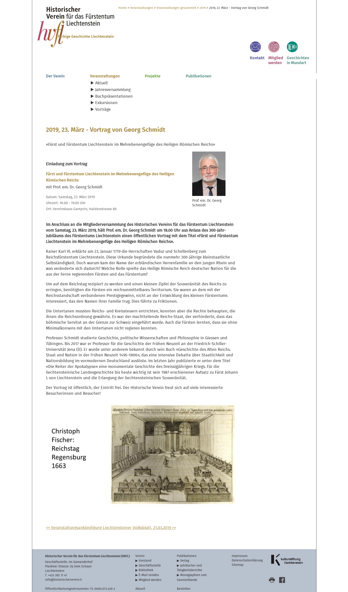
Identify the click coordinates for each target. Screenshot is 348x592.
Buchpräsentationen (114, 80)
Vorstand (145, 549)
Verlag (184, 549)
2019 (203, 8)
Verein (139, 544)
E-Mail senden (149, 563)
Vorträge (103, 93)
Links (139, 582)
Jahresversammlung (112, 74)
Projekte (152, 60)
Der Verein (55, 60)
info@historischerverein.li (63, 568)
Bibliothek (146, 558)
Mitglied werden (150, 568)
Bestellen (183, 577)
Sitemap (237, 553)
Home (122, 8)
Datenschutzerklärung (247, 549)
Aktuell (101, 67)
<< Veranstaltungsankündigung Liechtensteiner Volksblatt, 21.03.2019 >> (111, 516)
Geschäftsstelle (150, 554)
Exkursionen (106, 87)
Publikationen (198, 60)
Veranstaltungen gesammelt (176, 8)
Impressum (239, 544)
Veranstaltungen (141, 8)
